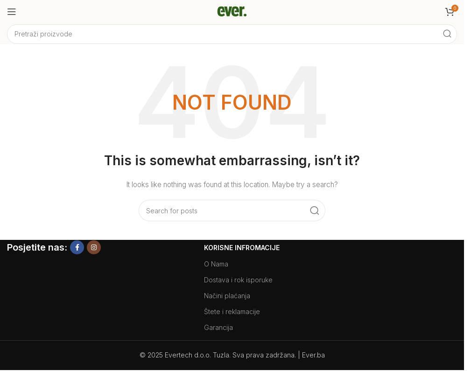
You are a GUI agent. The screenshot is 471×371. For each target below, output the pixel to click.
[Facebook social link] (77, 247)
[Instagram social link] (94, 247)
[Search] (232, 34)
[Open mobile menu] (11, 11)
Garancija (218, 327)
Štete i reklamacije (232, 311)
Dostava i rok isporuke (238, 280)
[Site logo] (232, 11)
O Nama (216, 264)
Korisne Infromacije (242, 248)
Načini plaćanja (227, 296)
